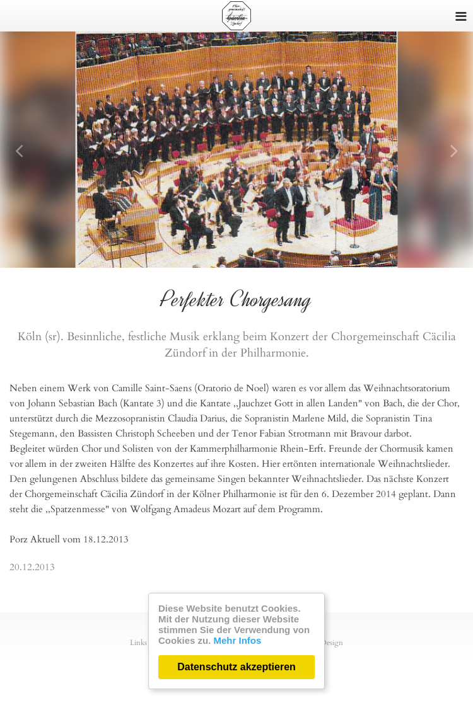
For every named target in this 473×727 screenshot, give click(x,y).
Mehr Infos (238, 640)
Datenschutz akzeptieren (236, 666)
